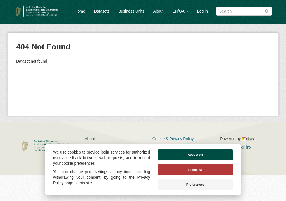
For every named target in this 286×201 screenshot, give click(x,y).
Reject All (195, 169)
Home (80, 11)
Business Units (131, 11)
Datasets (101, 11)
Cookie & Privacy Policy (173, 139)
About (158, 11)
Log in (202, 11)
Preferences (195, 184)
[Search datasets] (244, 11)
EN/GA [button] (180, 11)
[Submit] (266, 10)
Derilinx (242, 147)
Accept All (195, 154)
